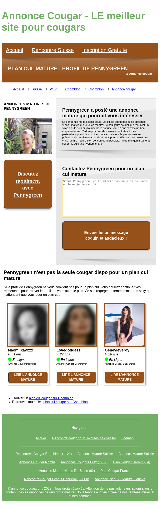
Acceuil (18, 89)
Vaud (53, 89)
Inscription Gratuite (104, 50)
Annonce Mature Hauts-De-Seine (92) (67, 471)
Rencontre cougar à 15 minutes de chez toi (84, 438)
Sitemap (127, 438)
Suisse (37, 89)
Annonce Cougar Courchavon (71, 364)
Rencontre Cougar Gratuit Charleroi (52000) (56, 479)
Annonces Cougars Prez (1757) (84, 462)
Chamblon (72, 89)
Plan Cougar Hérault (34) (131, 462)
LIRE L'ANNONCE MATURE (28, 377)
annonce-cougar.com (26, 488)
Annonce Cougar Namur (37, 462)
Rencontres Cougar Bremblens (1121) (43, 454)
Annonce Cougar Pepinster (22, 364)
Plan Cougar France (115, 471)
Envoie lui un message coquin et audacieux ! (106, 235)
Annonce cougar (124, 89)
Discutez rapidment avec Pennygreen (28, 184)
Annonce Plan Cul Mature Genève (120, 479)
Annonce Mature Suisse (95, 454)
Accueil (14, 50)
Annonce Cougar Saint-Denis (120, 364)
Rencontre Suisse (53, 50)
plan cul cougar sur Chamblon (51, 398)
